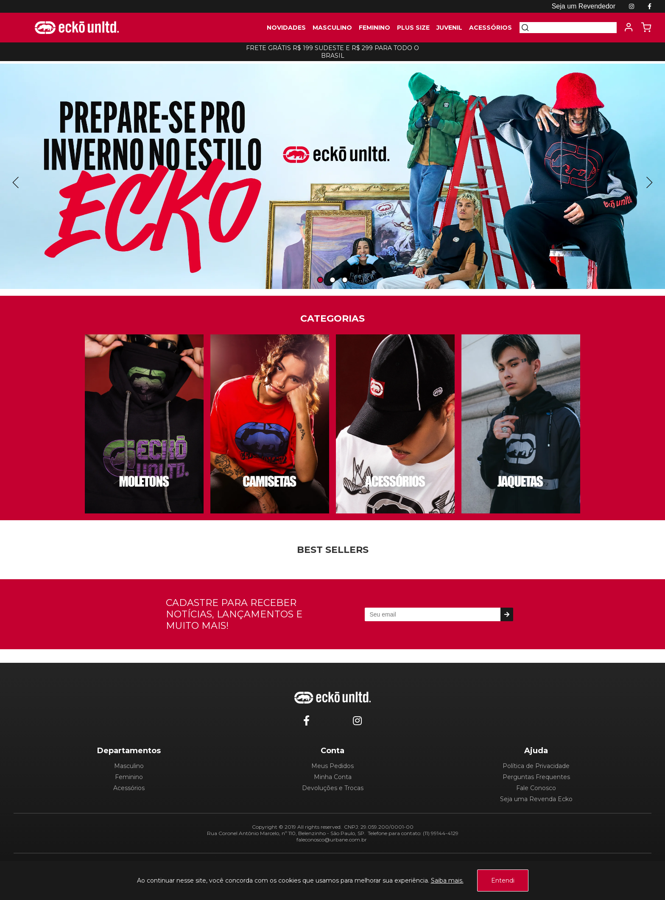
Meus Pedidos (332, 766)
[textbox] (573, 27)
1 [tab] (320, 280)
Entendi (502, 880)
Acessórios (129, 788)
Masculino (129, 766)
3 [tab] (345, 280)
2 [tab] (332, 280)
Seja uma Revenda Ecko (536, 799)
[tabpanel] (332, 176)
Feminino (129, 777)
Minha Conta (333, 777)
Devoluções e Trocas (332, 788)
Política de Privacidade (536, 766)
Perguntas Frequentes (536, 777)
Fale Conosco (536, 788)
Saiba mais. (447, 880)
